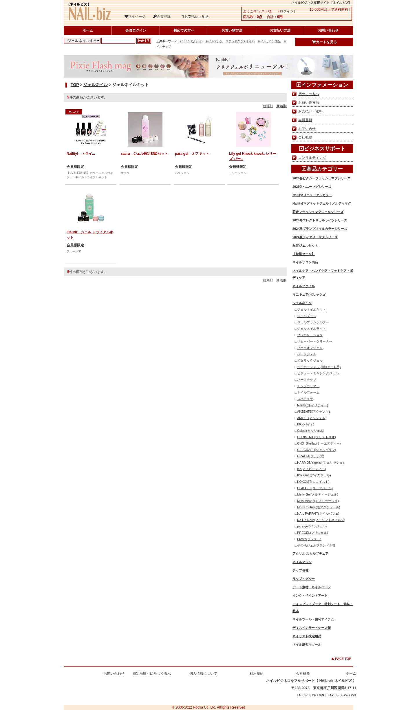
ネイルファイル (303, 286)
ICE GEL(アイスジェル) (314, 475)
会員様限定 (75, 167)
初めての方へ (183, 30)
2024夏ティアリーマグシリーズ (315, 237)
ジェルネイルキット (311, 309)
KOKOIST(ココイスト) (313, 481)
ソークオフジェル (310, 347)
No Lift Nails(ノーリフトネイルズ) (321, 520)
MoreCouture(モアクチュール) (318, 507)
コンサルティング (312, 158)
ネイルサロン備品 (269, 41)
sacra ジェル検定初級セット (144, 154)
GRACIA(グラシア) (310, 456)
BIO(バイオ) (305, 424)
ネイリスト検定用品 (306, 636)
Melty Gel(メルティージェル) (317, 494)
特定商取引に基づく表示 (152, 673)
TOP (75, 84)
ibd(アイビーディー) (311, 469)
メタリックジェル (310, 360)
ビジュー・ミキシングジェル (318, 373)
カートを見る (324, 42)
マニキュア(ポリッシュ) (309, 294)
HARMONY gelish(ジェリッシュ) (320, 462)
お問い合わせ (328, 30)
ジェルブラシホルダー (313, 322)
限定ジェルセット (305, 245)
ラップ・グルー (303, 578)
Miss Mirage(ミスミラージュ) (318, 501)
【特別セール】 (303, 254)
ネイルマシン (214, 41)
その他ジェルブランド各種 (316, 545)
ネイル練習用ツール (306, 644)
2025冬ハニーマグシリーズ (311, 186)
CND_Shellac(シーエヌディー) (319, 443)
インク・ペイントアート (310, 595)
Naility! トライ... (81, 154)
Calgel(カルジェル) (310, 430)
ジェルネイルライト (311, 328)
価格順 (268, 106)
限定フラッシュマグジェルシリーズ (317, 212)
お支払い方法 (280, 30)
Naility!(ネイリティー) (312, 405)
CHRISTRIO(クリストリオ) (316, 437)
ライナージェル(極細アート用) (319, 367)
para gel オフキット (192, 154)
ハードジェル (306, 354)
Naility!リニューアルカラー (312, 195)
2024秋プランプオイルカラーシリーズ (319, 228)
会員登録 (162, 16)
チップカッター (308, 386)
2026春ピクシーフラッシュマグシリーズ (321, 178)
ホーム (88, 30)
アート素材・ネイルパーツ (311, 587)
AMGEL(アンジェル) (311, 418)
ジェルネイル (95, 84)
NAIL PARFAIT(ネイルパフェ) (318, 513)
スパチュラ (305, 398)
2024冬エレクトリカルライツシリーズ (319, 220)
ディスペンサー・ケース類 (311, 627)
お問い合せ (307, 129)
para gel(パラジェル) (312, 526)
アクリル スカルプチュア (310, 553)
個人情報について (203, 673)
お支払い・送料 (310, 111)
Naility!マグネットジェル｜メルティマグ (321, 203)
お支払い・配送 (195, 16)
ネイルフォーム (308, 392)
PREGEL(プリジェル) (312, 532)
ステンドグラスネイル (240, 41)
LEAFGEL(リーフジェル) (315, 488)
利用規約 (257, 673)
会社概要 (305, 137)
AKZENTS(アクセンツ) (313, 411)
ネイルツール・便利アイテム (313, 619)
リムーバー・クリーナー (314, 341)
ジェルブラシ (306, 316)
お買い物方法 (232, 30)
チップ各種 (300, 570)
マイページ (135, 16)
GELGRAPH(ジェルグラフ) (316, 450)
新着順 (281, 106)
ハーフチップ (306, 379)
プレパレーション (310, 335)
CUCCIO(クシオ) (191, 41)
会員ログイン (135, 30)
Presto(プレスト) (309, 539)
